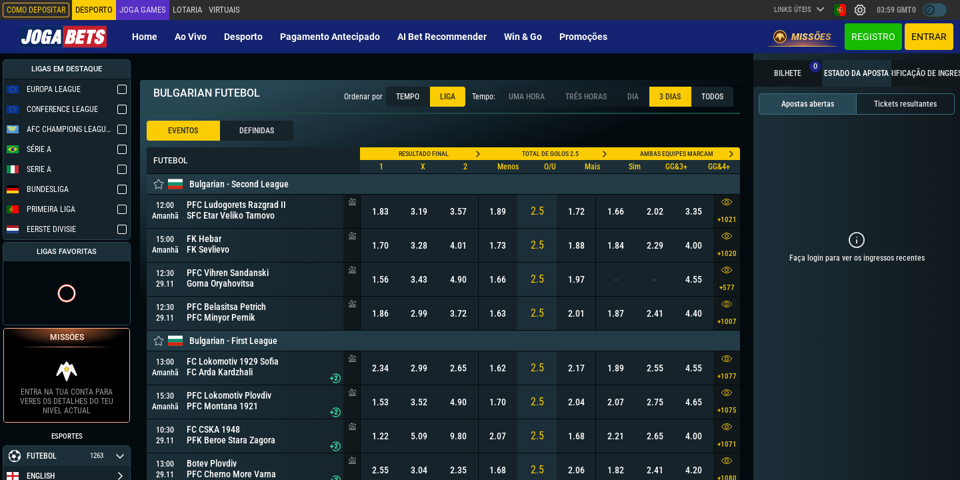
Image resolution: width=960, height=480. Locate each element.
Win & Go (523, 36)
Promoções (583, 36)
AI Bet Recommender (442, 36)
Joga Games (142, 10)
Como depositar (36, 10)
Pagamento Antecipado (330, 36)
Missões (802, 36)
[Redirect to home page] (63, 36)
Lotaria (187, 10)
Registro (873, 36)
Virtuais (224, 10)
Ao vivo (191, 36)
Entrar (929, 36)
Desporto (243, 36)
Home (144, 36)
